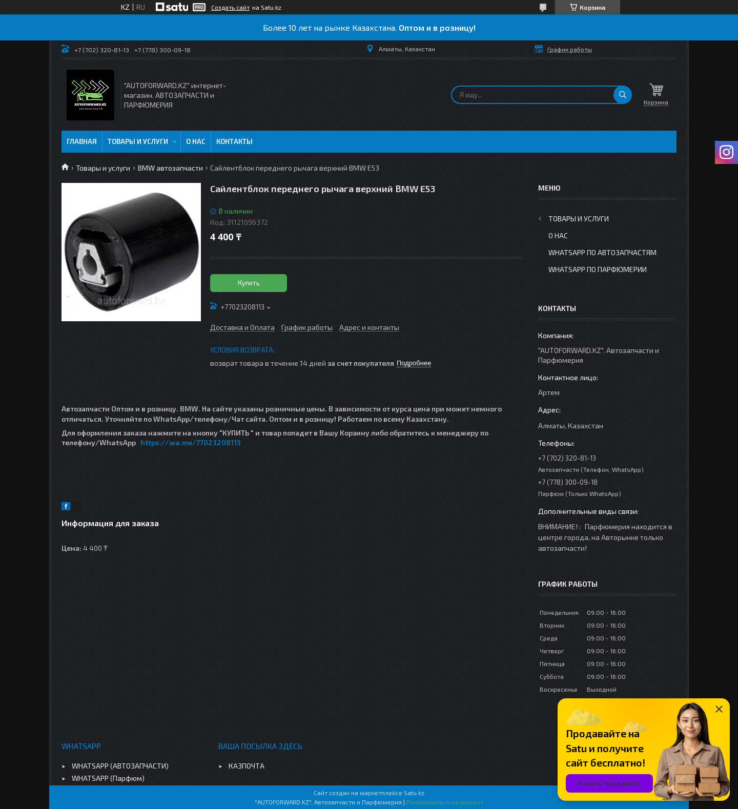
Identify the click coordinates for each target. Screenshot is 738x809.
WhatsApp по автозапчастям (602, 252)
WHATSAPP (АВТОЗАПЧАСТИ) (120, 765)
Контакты (234, 141)
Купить (249, 283)
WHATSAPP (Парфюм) (108, 778)
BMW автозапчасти (170, 167)
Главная (82, 141)
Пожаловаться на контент (444, 801)
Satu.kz (414, 792)
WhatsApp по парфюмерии (597, 269)
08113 (231, 442)
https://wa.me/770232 (180, 442)
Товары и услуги (138, 141)
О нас (196, 141)
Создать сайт (230, 7)
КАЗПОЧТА (246, 765)
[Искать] (622, 95)
